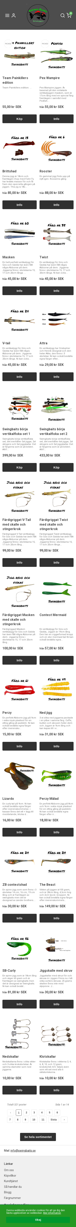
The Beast (47, 885)
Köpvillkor (10, 1175)
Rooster (46, 171)
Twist (44, 257)
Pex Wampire (50, 78)
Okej (38, 1219)
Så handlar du (13, 1186)
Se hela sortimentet (38, 1137)
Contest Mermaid (53, 615)
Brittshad (9, 171)
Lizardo (8, 799)
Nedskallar (10, 1057)
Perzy (7, 713)
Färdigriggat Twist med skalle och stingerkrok (54, 524)
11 (43, 1119)
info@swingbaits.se (23, 1150)
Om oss (9, 1170)
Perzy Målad (49, 799)
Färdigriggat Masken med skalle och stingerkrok (18, 619)
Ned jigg (46, 713)
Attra (43, 343)
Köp (19, 119)
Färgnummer (12, 1198)
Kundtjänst (11, 1181)
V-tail (6, 343)
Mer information (52, 1213)
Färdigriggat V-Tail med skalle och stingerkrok (16, 524)
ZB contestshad (14, 885)
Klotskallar (48, 1057)
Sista (54, 1119)
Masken (8, 257)
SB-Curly (9, 971)
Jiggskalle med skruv (56, 971)
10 (33, 1119)
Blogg (7, 1192)
